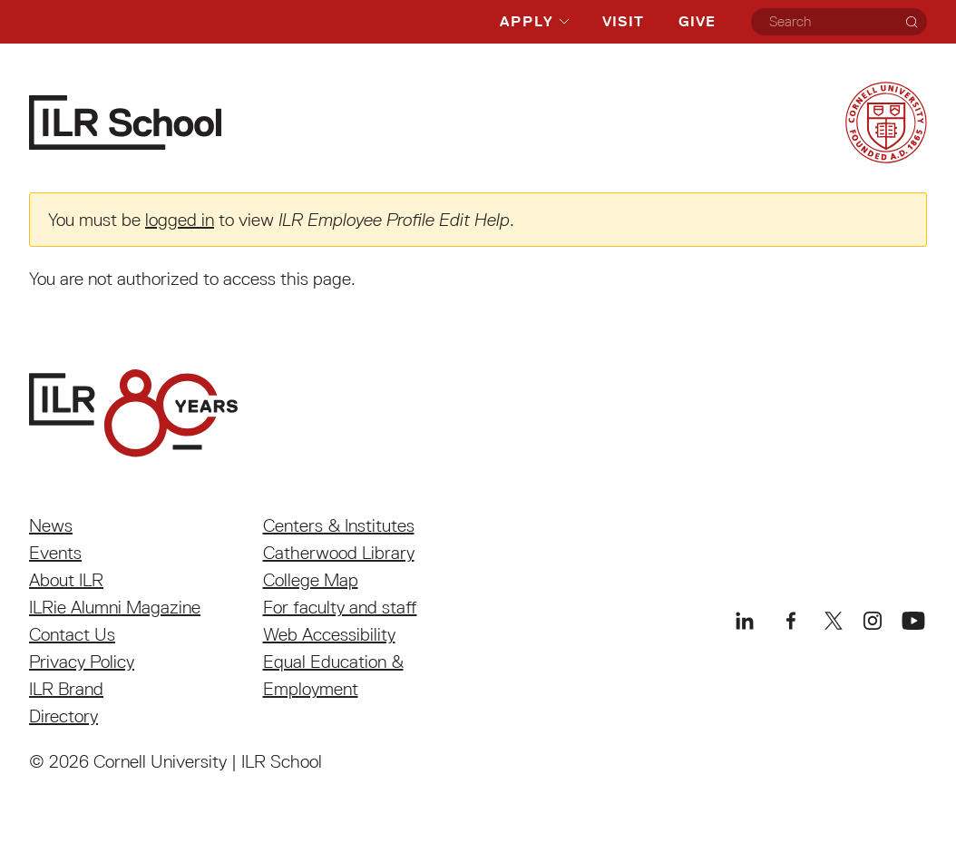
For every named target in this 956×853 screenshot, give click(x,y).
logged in (179, 219)
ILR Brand (66, 689)
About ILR (66, 580)
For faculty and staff (340, 607)
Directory (63, 716)
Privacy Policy (81, 661)
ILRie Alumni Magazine (114, 607)
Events (55, 553)
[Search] (911, 21)
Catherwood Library (339, 553)
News (51, 525)
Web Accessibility (329, 634)
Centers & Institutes (339, 525)
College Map (310, 580)
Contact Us (72, 634)
